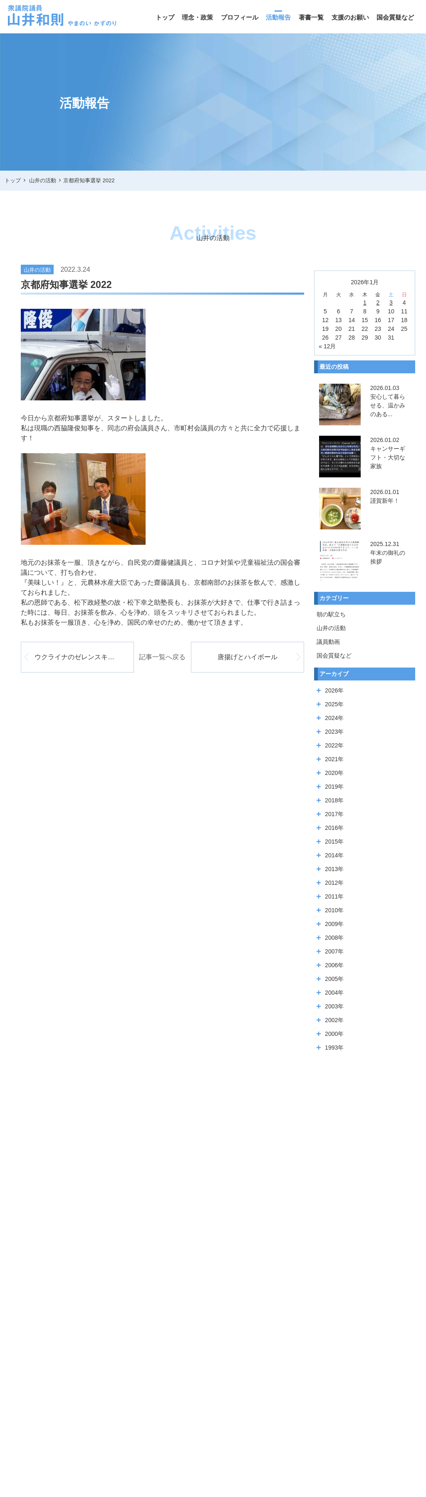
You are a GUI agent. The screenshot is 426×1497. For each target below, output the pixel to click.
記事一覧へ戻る (162, 656)
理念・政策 (197, 17)
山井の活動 (331, 628)
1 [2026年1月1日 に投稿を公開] (365, 302)
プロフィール (239, 17)
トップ (165, 17)
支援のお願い (350, 17)
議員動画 (328, 641)
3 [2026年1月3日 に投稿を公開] (391, 302)
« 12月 (327, 346)
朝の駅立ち (331, 614)
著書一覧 (311, 17)
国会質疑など (395, 17)
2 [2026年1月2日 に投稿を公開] (377, 302)
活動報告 (278, 17)
